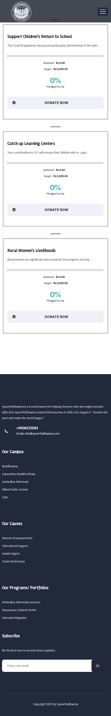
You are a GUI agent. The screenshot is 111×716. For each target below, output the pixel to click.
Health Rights (11, 554)
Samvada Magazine (14, 618)
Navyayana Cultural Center (19, 610)
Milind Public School (15, 489)
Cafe (5, 497)
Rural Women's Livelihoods (31, 250)
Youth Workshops (13, 561)
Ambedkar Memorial (15, 482)
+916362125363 (27, 428)
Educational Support (15, 546)
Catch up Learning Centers (31, 143)
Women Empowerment (17, 538)
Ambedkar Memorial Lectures (21, 602)
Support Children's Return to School (39, 36)
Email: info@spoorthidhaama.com (38, 434)
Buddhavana (10, 466)
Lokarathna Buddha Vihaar (18, 474)
